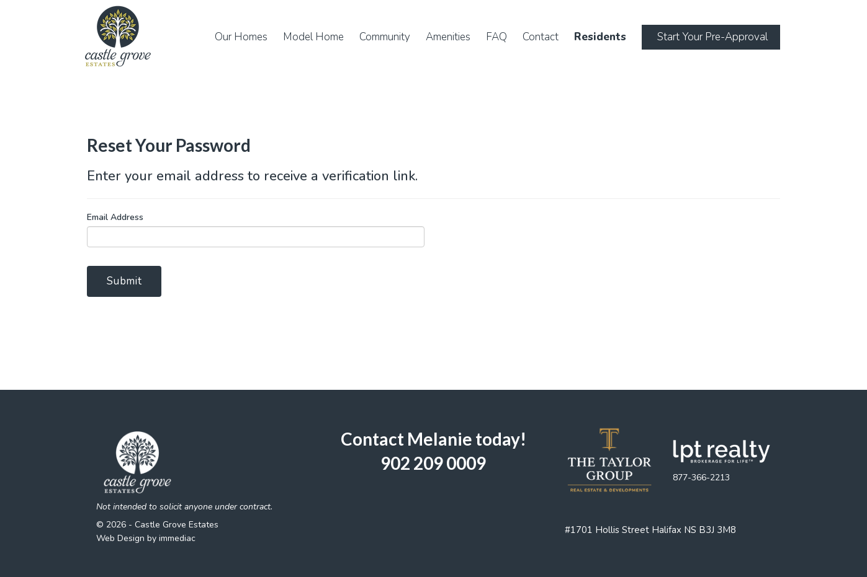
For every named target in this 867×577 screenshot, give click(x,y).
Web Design (120, 538)
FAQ (496, 37)
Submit (124, 281)
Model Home (313, 37)
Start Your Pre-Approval (712, 37)
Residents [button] (600, 37)
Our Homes (241, 37)
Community (384, 37)
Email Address (115, 217)
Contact (541, 37)
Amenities (448, 37)
